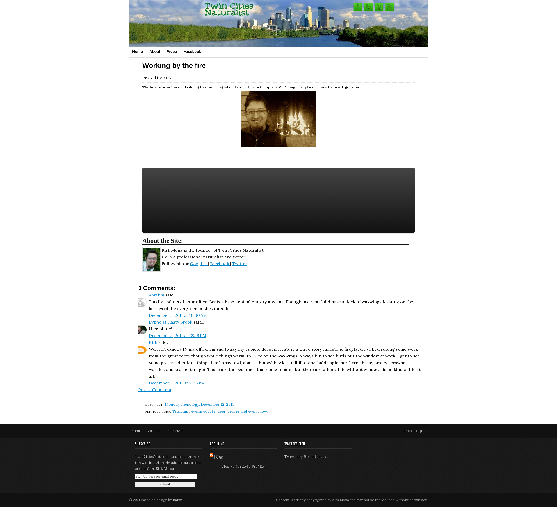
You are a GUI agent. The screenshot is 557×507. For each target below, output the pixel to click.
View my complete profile (243, 467)
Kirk (153, 342)
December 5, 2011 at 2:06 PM (177, 383)
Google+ (199, 263)
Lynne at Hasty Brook (170, 322)
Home (137, 51)
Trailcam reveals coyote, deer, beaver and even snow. (220, 411)
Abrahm (156, 295)
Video (172, 51)
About (154, 51)
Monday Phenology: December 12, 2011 (199, 404)
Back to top (411, 430)
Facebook (192, 51)
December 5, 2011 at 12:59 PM (177, 335)
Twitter (239, 263)
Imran (177, 500)
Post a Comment (154, 389)
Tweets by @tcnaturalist (306, 456)
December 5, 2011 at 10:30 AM (178, 315)
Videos (154, 430)
